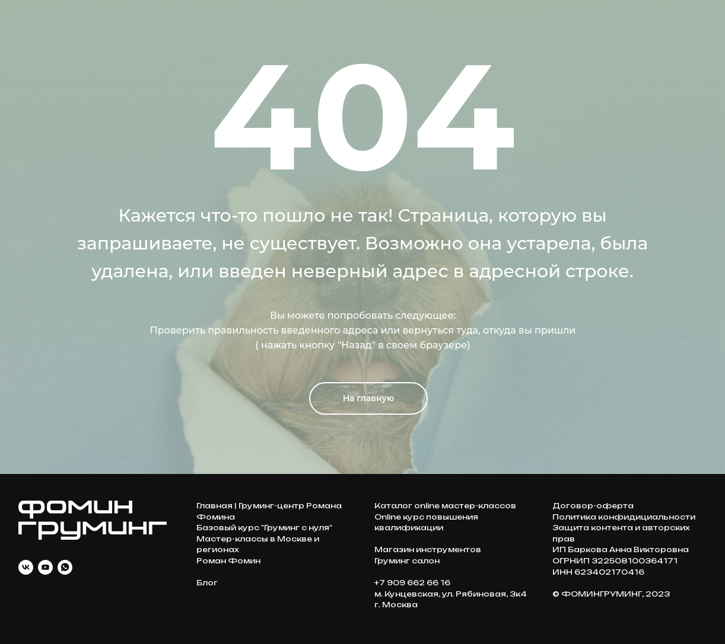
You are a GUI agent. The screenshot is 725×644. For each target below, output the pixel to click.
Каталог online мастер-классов (445, 505)
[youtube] (45, 567)
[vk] (25, 567)
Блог (207, 582)
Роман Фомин (228, 560)
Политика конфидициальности (623, 516)
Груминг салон (407, 560)
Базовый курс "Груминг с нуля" (264, 527)
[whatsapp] (65, 567)
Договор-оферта (593, 505)
